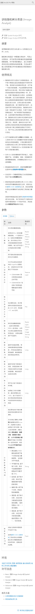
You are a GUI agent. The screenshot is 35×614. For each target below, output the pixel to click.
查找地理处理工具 (11, 599)
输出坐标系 (27, 563)
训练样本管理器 (27, 197)
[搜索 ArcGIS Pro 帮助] (15, 2)
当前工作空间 (6, 563)
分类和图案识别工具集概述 (14, 596)
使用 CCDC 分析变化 (14, 187)
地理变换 (19, 563)
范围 (13, 563)
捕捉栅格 (13, 565)
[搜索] (33, 2)
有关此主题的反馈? (26, 610)
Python (12, 216)
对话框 (5, 216)
